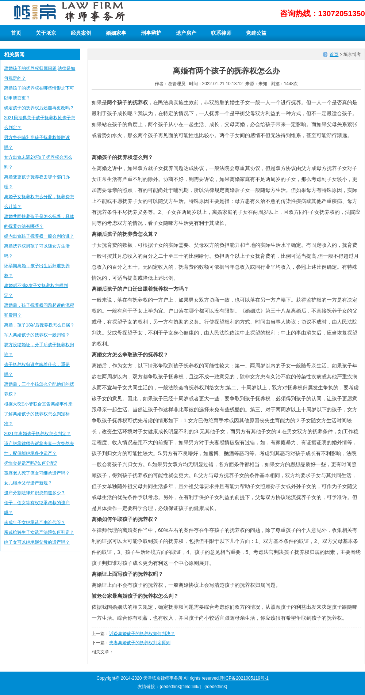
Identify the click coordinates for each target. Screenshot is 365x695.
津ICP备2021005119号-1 (244, 678)
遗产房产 (186, 33)
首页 (16, 33)
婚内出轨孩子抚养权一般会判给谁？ (39, 236)
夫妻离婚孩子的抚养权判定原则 (139, 642)
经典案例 (81, 33)
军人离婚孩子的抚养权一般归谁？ (37, 334)
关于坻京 (46, 33)
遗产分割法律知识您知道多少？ (34, 492)
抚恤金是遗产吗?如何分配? (30, 463)
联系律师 (221, 33)
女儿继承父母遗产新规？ (28, 483)
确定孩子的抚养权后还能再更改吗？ (39, 107)
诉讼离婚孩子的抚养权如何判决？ (142, 633)
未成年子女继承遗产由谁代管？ (34, 522)
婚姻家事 (116, 33)
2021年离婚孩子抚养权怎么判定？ (37, 433)
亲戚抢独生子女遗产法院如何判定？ (39, 532)
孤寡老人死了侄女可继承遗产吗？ (37, 473)
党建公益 (256, 33)
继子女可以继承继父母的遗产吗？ (37, 542)
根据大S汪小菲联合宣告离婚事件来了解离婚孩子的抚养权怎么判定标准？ (38, 413)
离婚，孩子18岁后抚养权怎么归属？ (39, 325)
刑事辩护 (151, 33)
